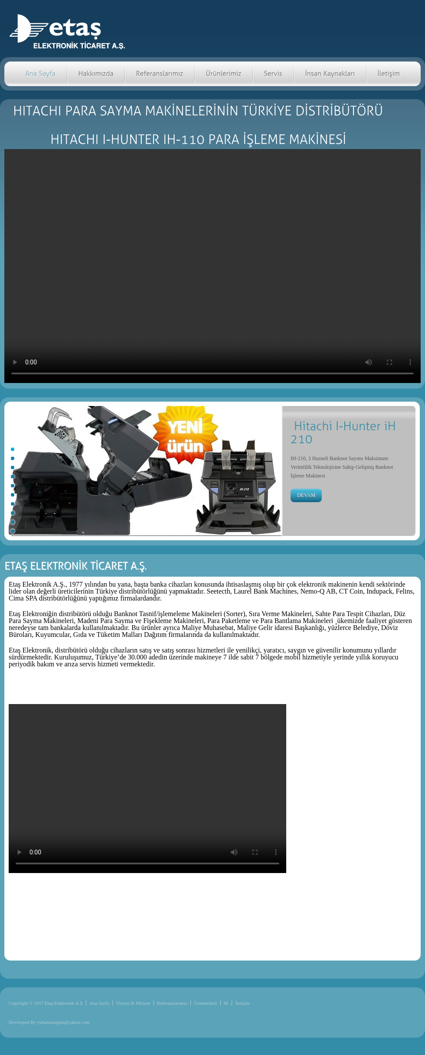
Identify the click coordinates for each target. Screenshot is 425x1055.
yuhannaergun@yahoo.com (63, 1022)
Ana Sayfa (99, 1003)
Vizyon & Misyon (133, 1003)
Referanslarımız (172, 1003)
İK (226, 1003)
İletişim (242, 1003)
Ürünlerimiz (205, 1003)
